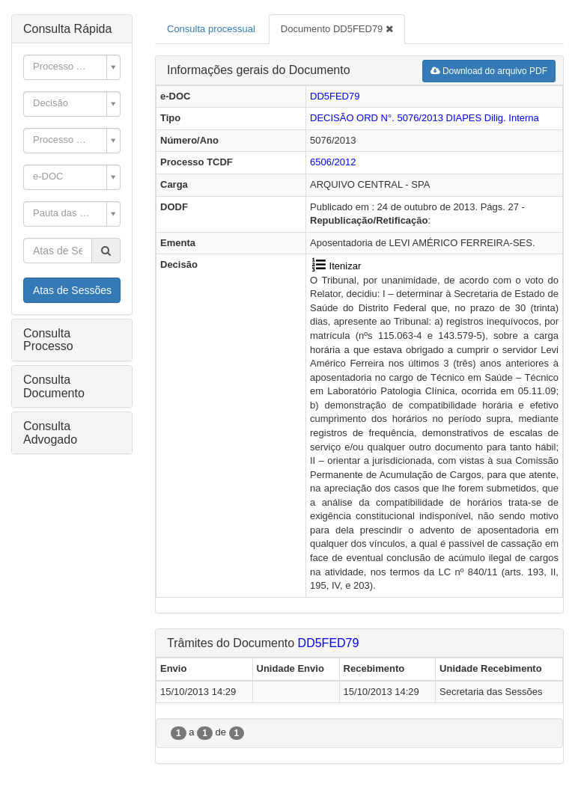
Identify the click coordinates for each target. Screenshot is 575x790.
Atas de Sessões (72, 290)
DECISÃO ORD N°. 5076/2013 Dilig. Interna (424, 117)
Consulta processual (211, 28)
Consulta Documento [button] (54, 386)
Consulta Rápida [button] (67, 28)
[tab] (72, 29)
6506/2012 (333, 162)
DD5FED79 (334, 96)
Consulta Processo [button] (48, 340)
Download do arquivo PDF (489, 71)
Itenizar (335, 266)
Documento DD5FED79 (337, 28)
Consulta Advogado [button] (50, 433)
